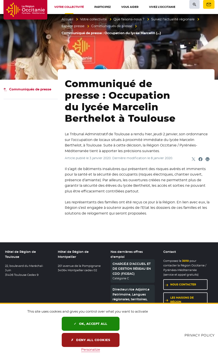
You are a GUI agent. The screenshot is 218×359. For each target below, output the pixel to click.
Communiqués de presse (111, 26)
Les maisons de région (182, 299)
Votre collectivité (93, 19)
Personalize (90, 349)
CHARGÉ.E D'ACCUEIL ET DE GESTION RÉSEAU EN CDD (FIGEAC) (132, 269)
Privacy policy (200, 335)
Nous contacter (183, 284)
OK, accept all (90, 324)
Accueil (67, 19)
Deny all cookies (90, 340)
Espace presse (73, 26)
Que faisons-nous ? (128, 19)
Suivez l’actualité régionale (173, 19)
